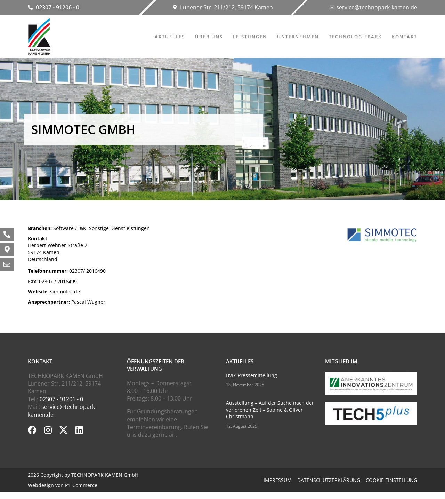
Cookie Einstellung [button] (391, 480)
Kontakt (404, 36)
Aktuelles (170, 36)
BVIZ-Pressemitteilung (251, 375)
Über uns (209, 36)
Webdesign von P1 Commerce (62, 485)
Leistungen (250, 36)
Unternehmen (298, 36)
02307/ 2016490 (67, 271)
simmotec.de (54, 291)
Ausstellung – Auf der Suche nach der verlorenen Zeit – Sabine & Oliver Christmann (270, 409)
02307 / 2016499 (52, 281)
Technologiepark (355, 36)
